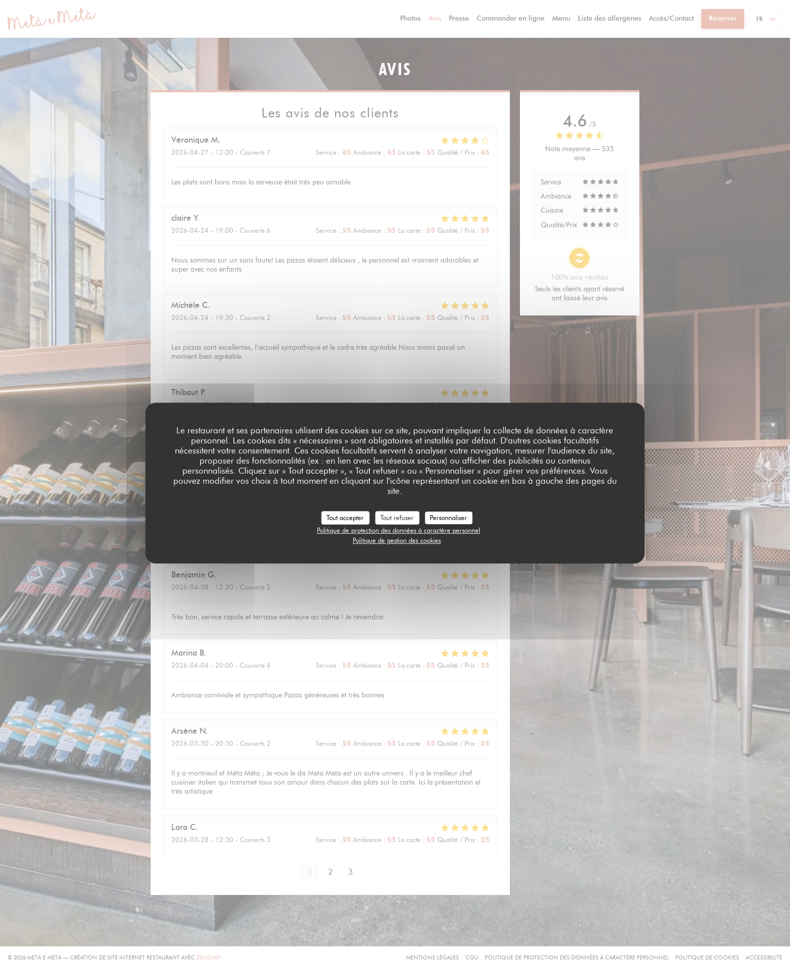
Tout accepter (345, 517)
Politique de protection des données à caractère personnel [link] (398, 530)
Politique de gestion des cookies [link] (397, 540)
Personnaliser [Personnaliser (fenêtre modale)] (448, 517)
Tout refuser (397, 517)
